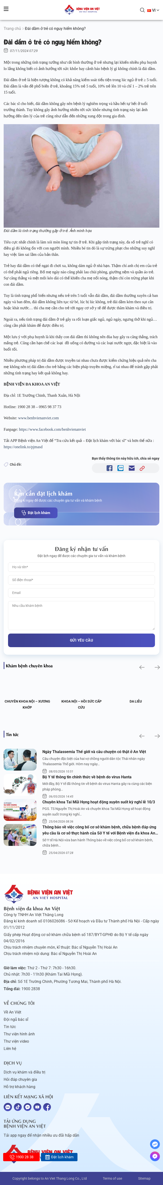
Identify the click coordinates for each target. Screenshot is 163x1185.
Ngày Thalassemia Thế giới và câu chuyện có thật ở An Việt (94, 751)
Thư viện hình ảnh (19, 1034)
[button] (141, 667)
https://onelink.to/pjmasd (24, 447)
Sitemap (144, 1178)
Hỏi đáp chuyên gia (20, 1079)
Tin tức (10, 1026)
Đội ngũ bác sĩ (16, 1019)
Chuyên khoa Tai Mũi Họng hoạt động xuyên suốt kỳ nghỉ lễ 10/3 (98, 802)
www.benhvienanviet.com (39, 418)
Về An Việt (12, 1012)
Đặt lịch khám (35, 512)
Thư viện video (16, 1041)
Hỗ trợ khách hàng (19, 1086)
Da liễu (136, 701)
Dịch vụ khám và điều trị (24, 1072)
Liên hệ (10, 1048)
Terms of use (112, 1178)
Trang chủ (12, 28)
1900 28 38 (21, 1157)
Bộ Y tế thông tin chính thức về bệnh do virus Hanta (87, 777)
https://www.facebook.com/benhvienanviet (52, 429)
